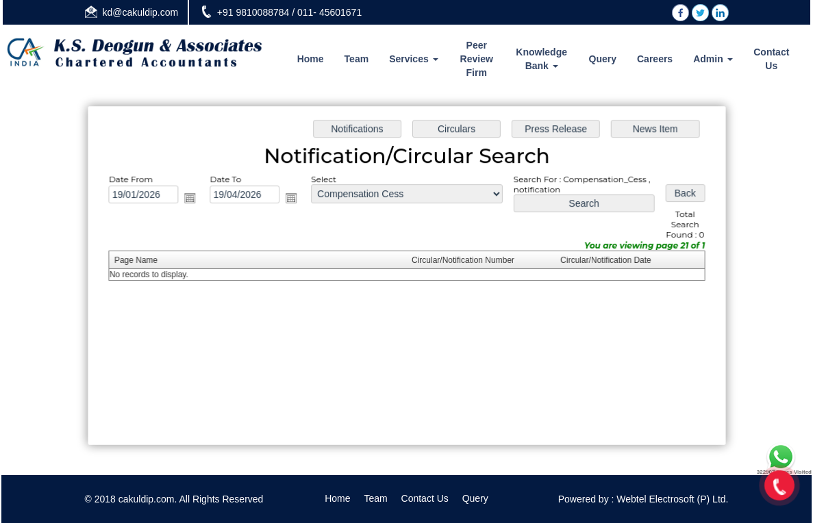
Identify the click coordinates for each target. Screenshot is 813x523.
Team (357, 58)
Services (413, 58)
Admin (712, 58)
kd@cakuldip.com (141, 12)
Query (602, 58)
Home (310, 58)
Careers (655, 58)
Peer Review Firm (476, 59)
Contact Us (771, 59)
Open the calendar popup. (193, 199)
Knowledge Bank (541, 59)
